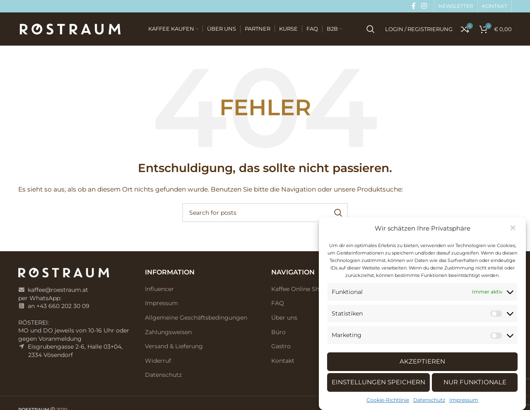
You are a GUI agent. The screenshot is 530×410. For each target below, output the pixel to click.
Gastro (281, 346)
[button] (513, 228)
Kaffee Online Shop (299, 289)
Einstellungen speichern (378, 382)
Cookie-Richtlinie (387, 400)
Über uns (284, 317)
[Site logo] (70, 28)
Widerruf (158, 360)
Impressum (463, 400)
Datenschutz (429, 400)
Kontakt (282, 360)
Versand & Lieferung (174, 346)
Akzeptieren (422, 361)
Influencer (159, 289)
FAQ (277, 303)
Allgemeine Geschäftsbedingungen (196, 317)
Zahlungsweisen (168, 332)
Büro (278, 332)
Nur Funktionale (474, 382)
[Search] (370, 29)
